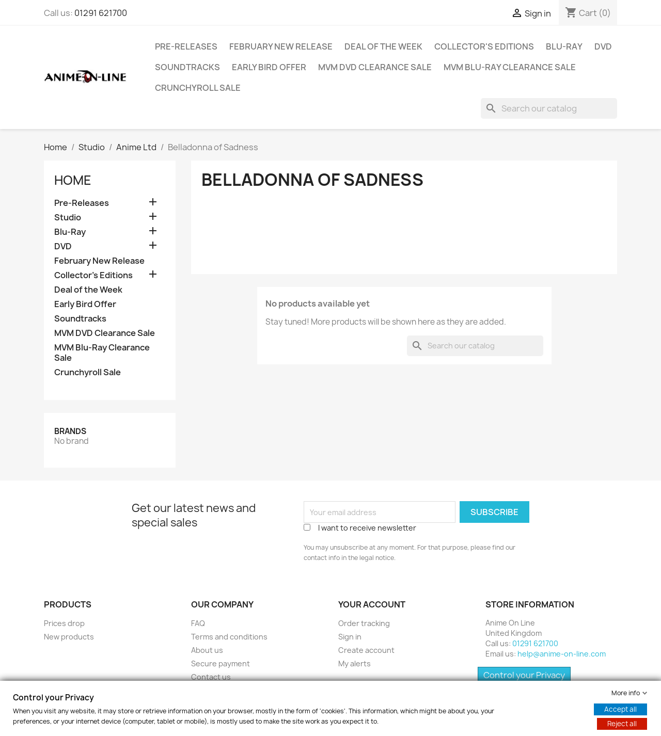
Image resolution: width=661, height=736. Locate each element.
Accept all (620, 709)
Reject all (622, 723)
